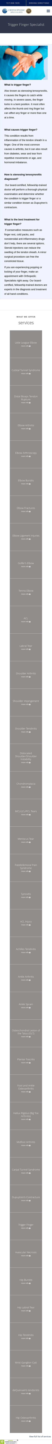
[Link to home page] (22, 11)
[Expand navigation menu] (48, 10)
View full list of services (40, 1437)
